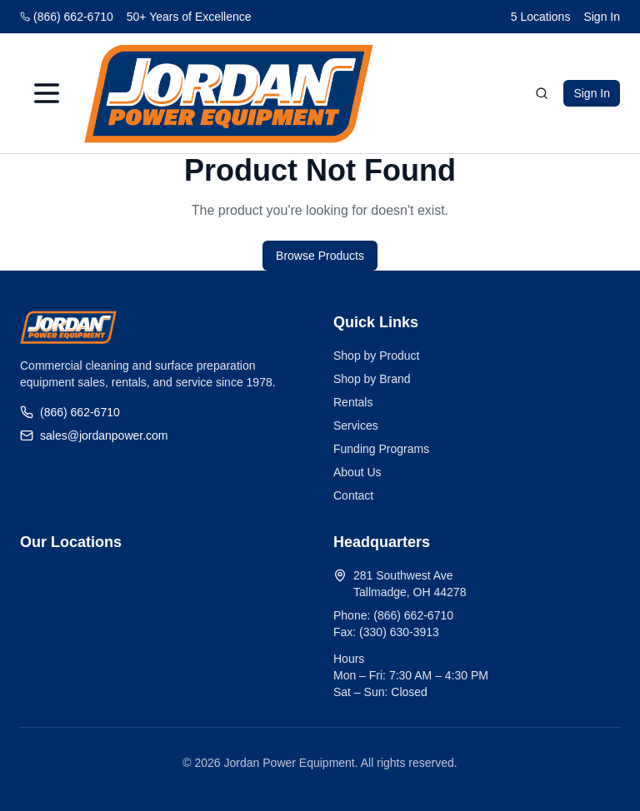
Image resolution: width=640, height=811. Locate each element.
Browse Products (320, 255)
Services (355, 425)
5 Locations (541, 16)
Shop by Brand (372, 379)
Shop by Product (376, 355)
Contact (353, 495)
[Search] (542, 93)
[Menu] (46, 93)
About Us (357, 472)
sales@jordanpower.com (94, 435)
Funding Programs (381, 448)
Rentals (352, 402)
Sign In (601, 16)
